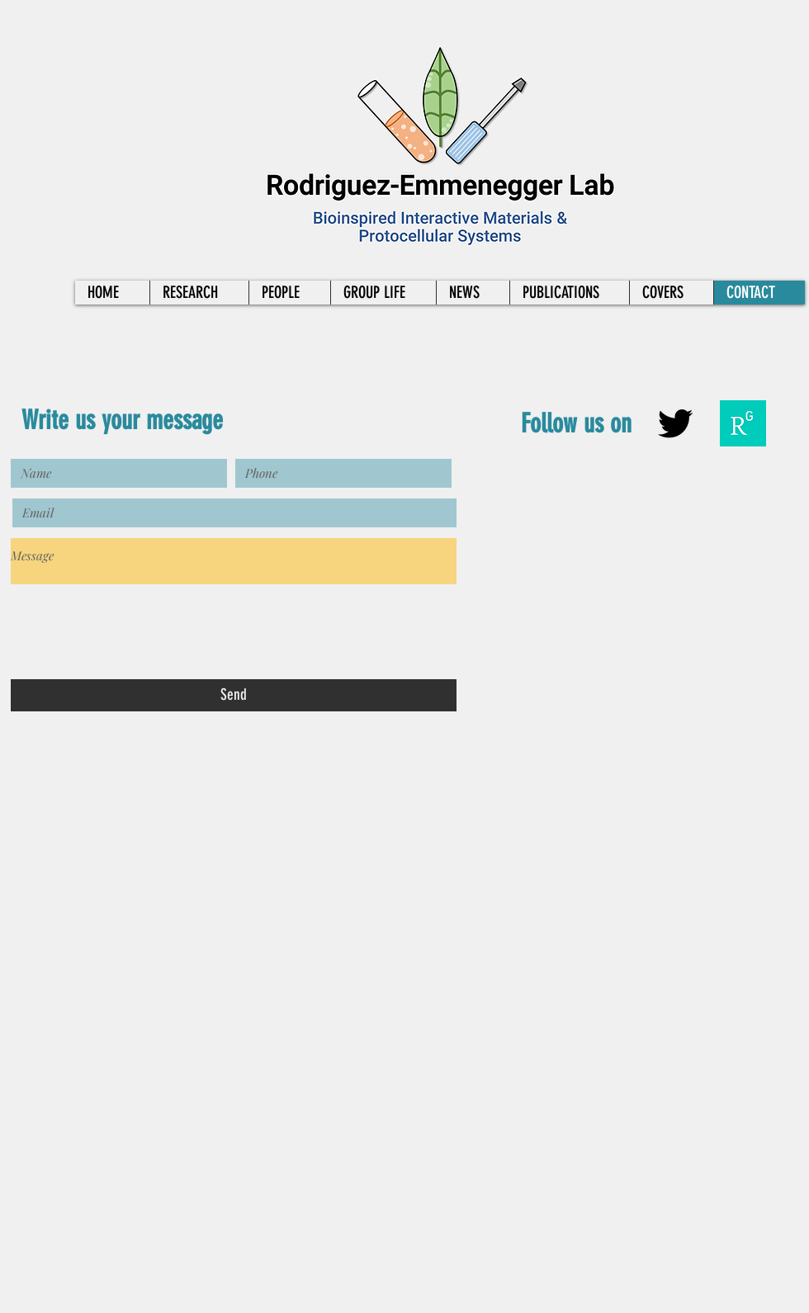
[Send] (234, 695)
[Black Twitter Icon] (675, 423)
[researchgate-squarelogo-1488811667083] (743, 423)
